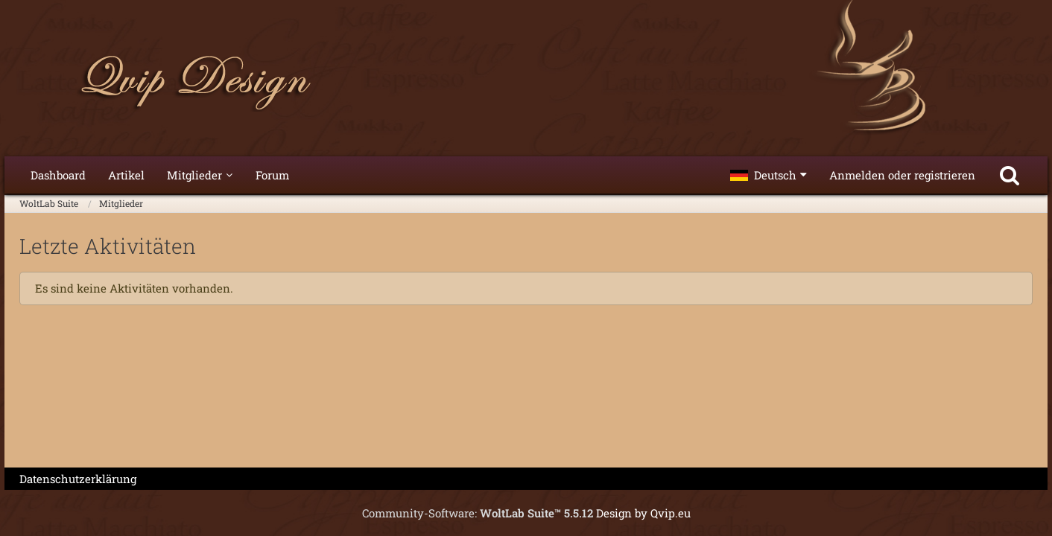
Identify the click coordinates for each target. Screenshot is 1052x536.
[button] (768, 175)
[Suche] (1009, 175)
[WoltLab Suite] (526, 82)
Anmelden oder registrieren (902, 175)
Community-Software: (477, 512)
